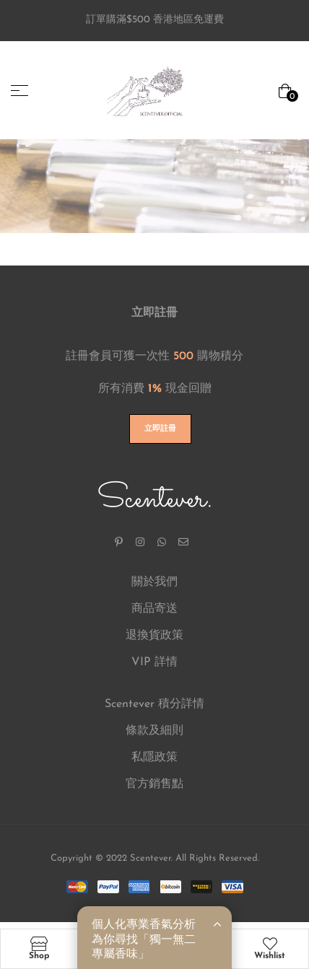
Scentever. (155, 499)
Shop (39, 956)
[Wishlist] (270, 944)
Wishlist (269, 956)
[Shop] (39, 944)
